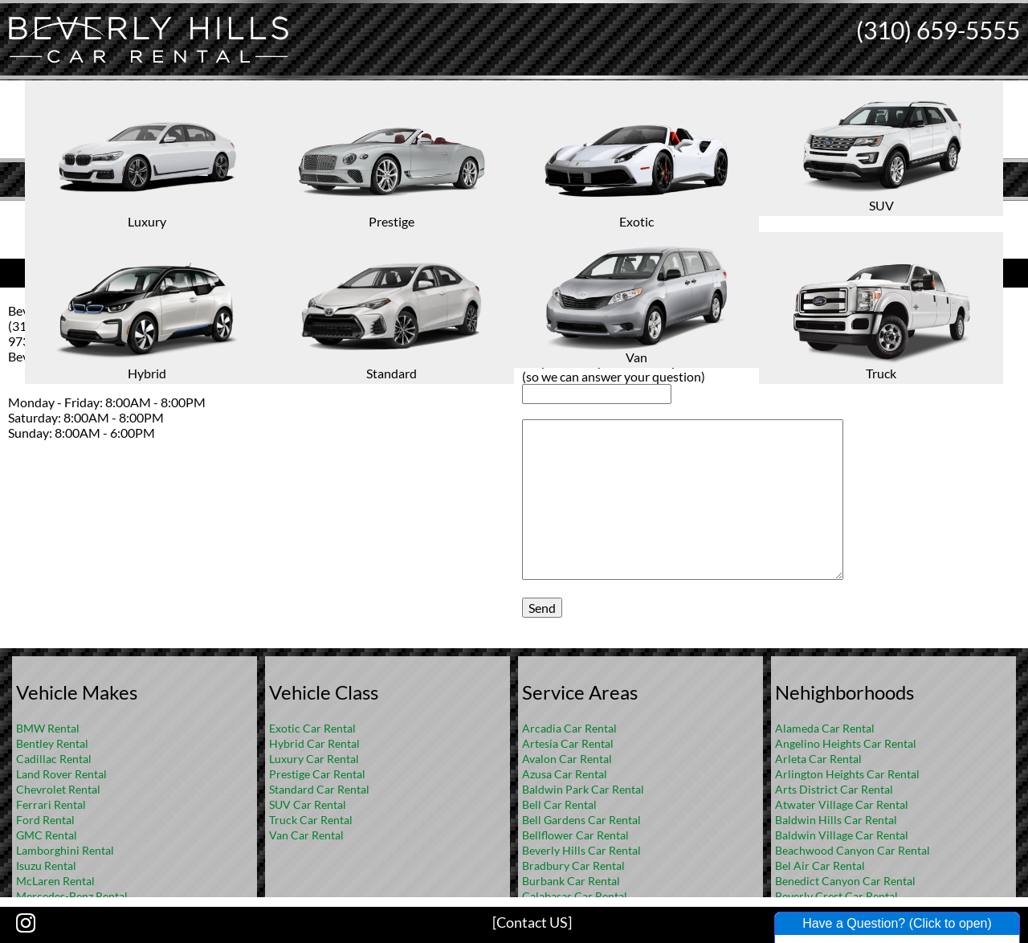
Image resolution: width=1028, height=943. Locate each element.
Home (497, 213)
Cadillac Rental (54, 758)
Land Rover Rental (61, 774)
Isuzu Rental (46, 865)
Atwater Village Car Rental (841, 804)
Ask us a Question (771, 271)
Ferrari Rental (51, 804)
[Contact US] (532, 922)
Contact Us (257, 271)
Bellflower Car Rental (575, 835)
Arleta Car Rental (818, 758)
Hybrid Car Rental (314, 743)
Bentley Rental (52, 743)
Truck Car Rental (311, 820)
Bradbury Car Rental (573, 865)
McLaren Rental (55, 881)
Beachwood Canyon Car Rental (852, 850)
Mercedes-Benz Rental (72, 896)
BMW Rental (48, 728)
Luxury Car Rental (314, 758)
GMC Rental (46, 835)
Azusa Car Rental (564, 774)
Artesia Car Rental (568, 743)
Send (542, 607)
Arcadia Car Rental (569, 728)
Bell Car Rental (559, 804)
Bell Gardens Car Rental (581, 820)
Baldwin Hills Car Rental (836, 820)
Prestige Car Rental (317, 774)
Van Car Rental (306, 835)
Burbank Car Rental (571, 881)
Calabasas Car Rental (574, 896)
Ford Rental (45, 820)
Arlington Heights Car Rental (847, 774)
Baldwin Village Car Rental (841, 835)
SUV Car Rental (307, 804)
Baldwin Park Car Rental (583, 789)
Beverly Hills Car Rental (581, 850)
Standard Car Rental (319, 789)
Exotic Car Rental (312, 728)
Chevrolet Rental (58, 789)
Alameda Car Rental (825, 728)
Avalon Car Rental (567, 758)
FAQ (536, 213)
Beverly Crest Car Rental (836, 896)
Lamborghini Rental (65, 850)
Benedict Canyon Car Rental (845, 881)
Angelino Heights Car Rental (845, 743)
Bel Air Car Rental (820, 865)
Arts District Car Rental (834, 789)
